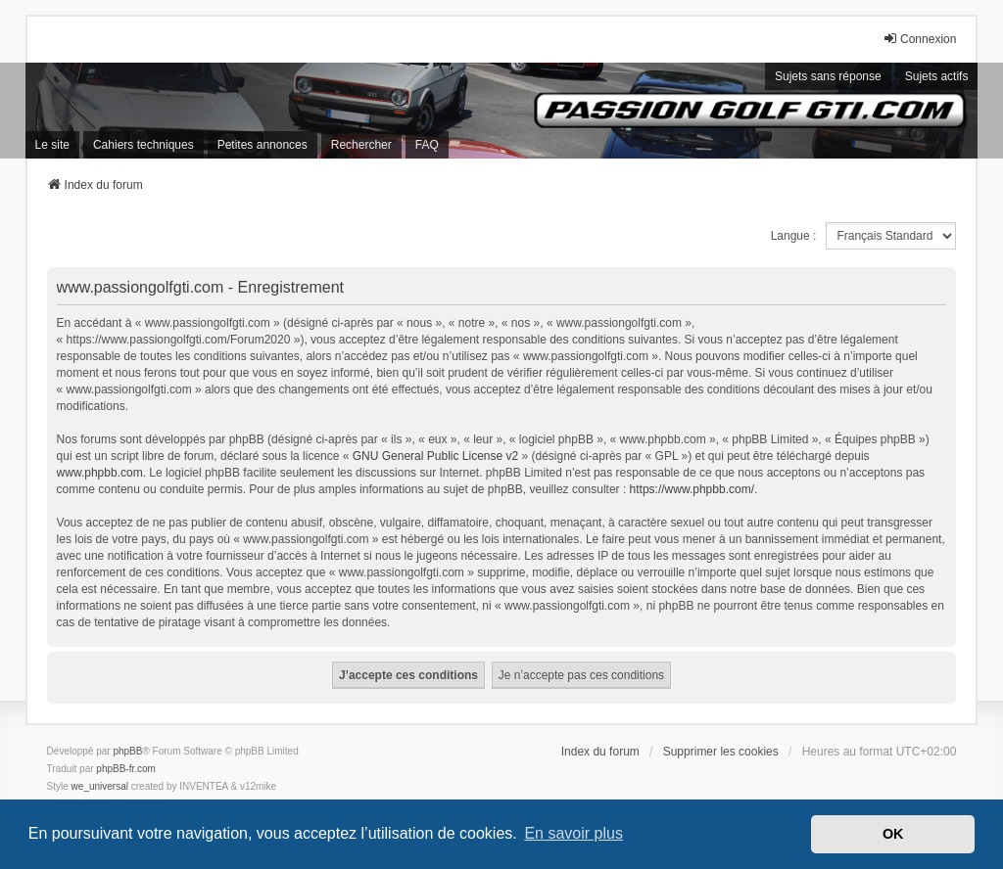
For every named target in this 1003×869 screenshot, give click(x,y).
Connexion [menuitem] (919, 38)
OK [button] (893, 834)
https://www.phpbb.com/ (692, 489)
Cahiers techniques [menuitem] (143, 145)
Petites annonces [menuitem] (262, 145)
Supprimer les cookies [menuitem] (721, 751)
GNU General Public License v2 (435, 456)
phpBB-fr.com (126, 768)
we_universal (100, 786)
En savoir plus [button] (573, 833)
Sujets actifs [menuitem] (937, 76)
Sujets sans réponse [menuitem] (828, 76)
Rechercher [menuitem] (361, 145)
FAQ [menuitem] (427, 145)
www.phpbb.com (100, 473)
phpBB (127, 751)
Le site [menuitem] (52, 145)
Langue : (794, 236)
